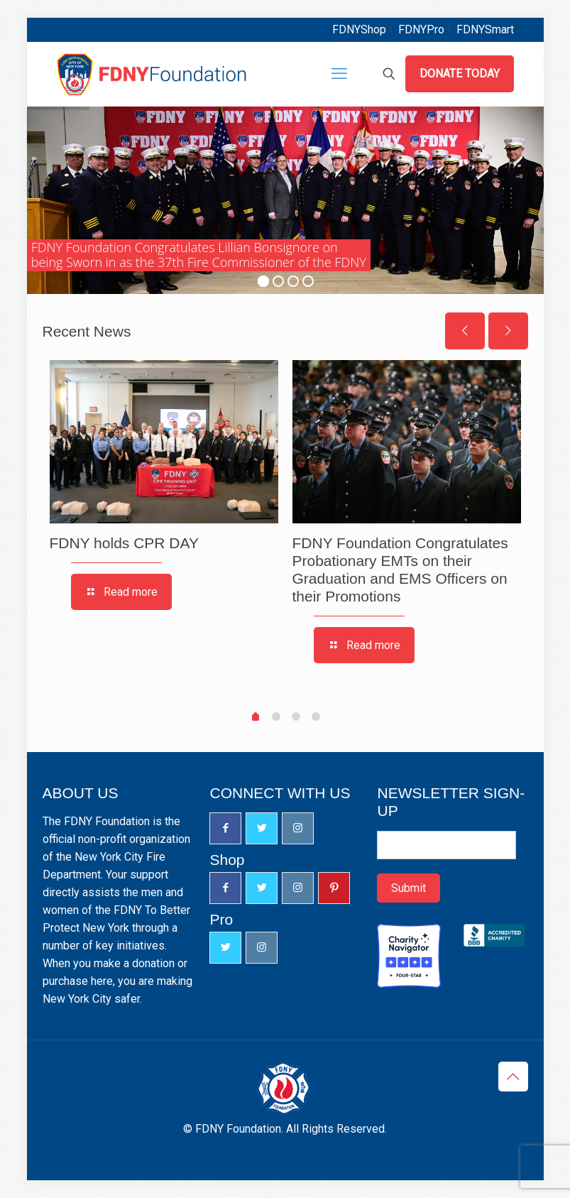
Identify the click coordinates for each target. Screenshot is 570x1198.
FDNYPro (421, 29)
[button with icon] (225, 828)
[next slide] (508, 330)
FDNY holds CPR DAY (124, 543)
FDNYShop (359, 29)
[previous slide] (465, 330)
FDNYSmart (485, 29)
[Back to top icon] (513, 1076)
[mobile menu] (339, 74)
